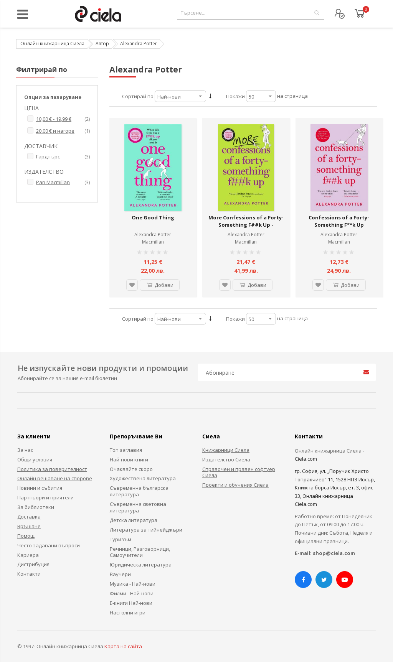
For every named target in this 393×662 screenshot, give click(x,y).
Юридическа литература (141, 564)
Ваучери (120, 574)
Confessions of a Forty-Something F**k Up (339, 221)
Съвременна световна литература (138, 507)
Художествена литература (143, 478)
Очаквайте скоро (131, 469)
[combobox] (250, 13)
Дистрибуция (33, 564)
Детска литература (133, 520)
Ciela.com (306, 458)
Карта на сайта (123, 646)
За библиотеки (35, 507)
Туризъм (120, 539)
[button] (132, 285)
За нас (25, 449)
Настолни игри (127, 612)
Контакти (29, 573)
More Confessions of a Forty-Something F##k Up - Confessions (246, 225)
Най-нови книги (129, 459)
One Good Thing (153, 217)
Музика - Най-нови (132, 583)
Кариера (28, 555)
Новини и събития (39, 487)
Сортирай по (138, 96)
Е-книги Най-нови (131, 602)
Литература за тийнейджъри (146, 529)
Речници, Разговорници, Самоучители (140, 552)
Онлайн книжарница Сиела (52, 43)
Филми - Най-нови (132, 593)
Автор (102, 43)
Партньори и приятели (45, 497)
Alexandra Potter (152, 234)
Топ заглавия (126, 449)
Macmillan (153, 242)
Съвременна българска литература (139, 491)
